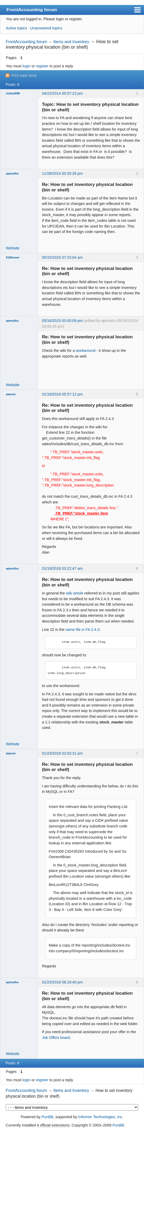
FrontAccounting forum (32, 9)
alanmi (10, 394)
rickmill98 (13, 93)
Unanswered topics (46, 28)
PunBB (47, 1117)
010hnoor (13, 257)
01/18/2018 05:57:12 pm (62, 394)
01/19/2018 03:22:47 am (62, 568)
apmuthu (12, 173)
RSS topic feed (23, 75)
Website (13, 248)
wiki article (74, 593)
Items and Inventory (71, 42)
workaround (85, 350)
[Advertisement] (72, 1169)
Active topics (16, 28)
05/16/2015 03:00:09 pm (62, 321)
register (42, 66)
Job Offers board (56, 1037)
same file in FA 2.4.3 (83, 629)
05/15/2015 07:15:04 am (62, 257)
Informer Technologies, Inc (100, 1117)
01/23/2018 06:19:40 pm (62, 982)
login (26, 66)
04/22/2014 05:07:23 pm (62, 93)
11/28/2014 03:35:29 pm (62, 173)
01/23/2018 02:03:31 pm (62, 753)
